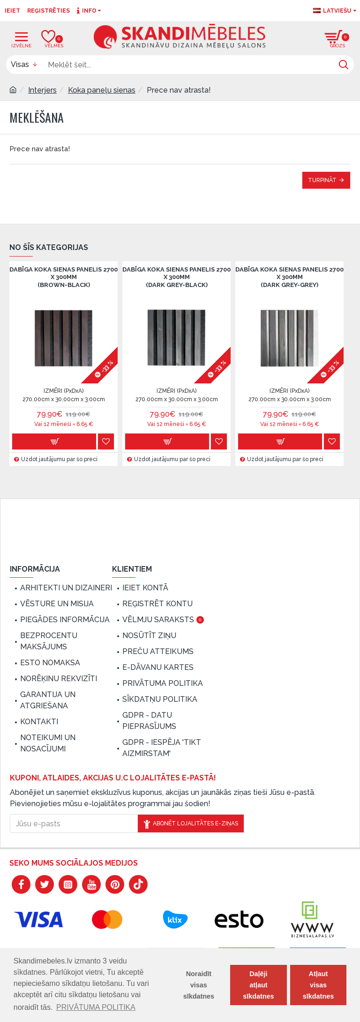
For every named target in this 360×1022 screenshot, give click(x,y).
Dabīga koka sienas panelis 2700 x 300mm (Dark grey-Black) (176, 277)
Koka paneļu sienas (101, 90)
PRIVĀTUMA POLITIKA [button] (95, 1007)
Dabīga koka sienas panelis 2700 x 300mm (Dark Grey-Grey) (289, 277)
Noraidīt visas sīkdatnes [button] (198, 985)
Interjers (42, 90)
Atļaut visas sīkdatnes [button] (318, 985)
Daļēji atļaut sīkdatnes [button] (258, 985)
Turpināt (322, 180)
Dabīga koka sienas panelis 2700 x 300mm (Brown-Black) (63, 277)
